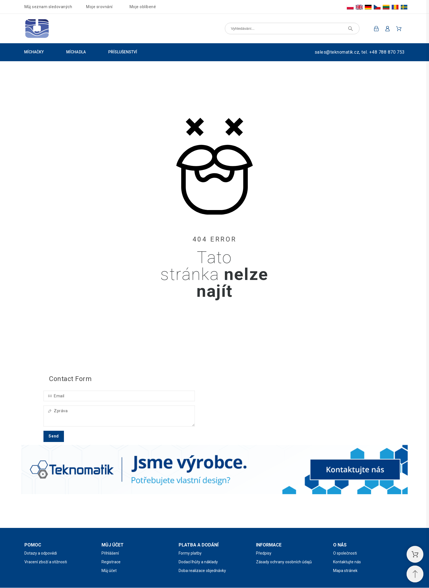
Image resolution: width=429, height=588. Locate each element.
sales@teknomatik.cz (337, 52)
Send (54, 436)
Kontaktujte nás (347, 562)
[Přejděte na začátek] (415, 574)
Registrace (111, 562)
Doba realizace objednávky (202, 570)
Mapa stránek (345, 570)
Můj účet (109, 570)
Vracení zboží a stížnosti (45, 562)
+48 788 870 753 (387, 52)
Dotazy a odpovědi (40, 553)
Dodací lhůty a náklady (198, 562)
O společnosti (345, 553)
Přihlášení (110, 553)
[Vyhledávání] (292, 28)
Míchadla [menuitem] (76, 52)
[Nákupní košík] (415, 554)
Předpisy (263, 553)
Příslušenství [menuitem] (122, 52)
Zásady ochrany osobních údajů (284, 562)
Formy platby (190, 553)
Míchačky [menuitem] (34, 52)
